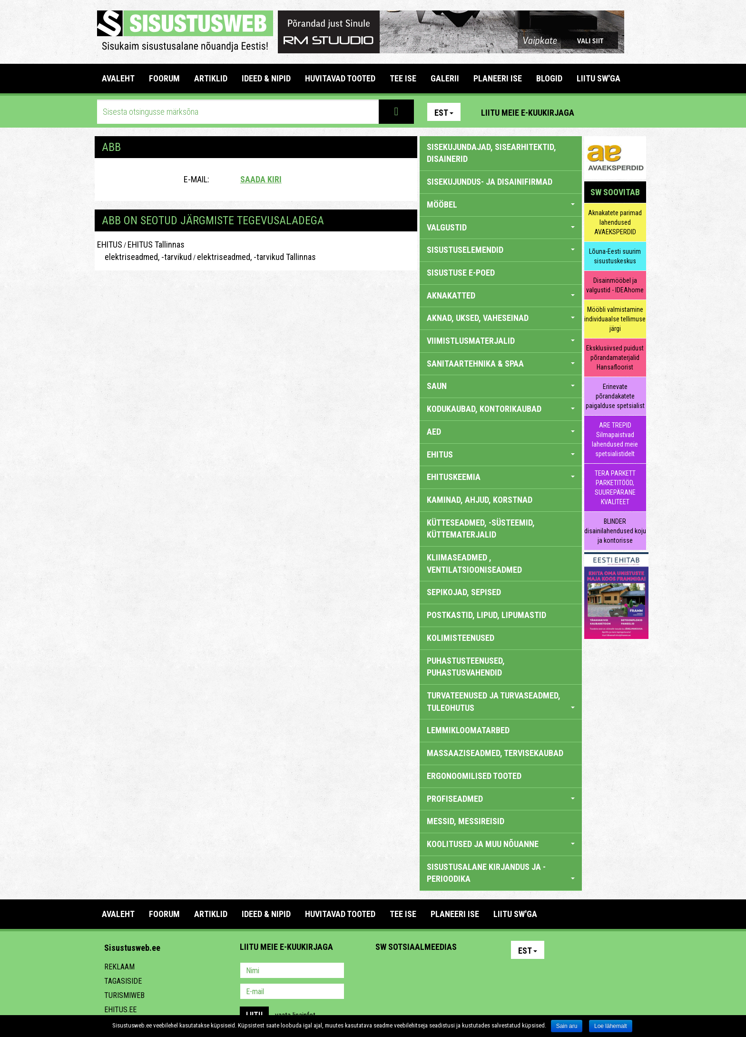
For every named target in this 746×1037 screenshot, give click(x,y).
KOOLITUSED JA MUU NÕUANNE (501, 844)
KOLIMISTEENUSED (460, 638)
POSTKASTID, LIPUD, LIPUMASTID (486, 615)
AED (501, 432)
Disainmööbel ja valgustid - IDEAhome (615, 285)
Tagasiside (123, 981)
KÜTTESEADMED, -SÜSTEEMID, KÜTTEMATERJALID (481, 529)
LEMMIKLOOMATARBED (468, 730)
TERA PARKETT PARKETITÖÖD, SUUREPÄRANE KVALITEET (615, 487)
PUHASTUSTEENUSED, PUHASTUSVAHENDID (466, 667)
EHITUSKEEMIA (501, 477)
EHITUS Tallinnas (156, 244)
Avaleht (118, 78)
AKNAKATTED (501, 295)
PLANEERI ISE (497, 78)
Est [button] (443, 113)
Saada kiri (261, 179)
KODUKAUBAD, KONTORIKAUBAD (501, 409)
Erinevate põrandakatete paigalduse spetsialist (615, 396)
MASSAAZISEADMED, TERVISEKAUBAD (495, 753)
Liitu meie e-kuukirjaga (527, 113)
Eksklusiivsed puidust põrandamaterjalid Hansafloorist (615, 357)
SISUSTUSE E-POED (461, 273)
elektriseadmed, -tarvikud (144, 257)
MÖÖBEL (501, 204)
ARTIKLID (210, 78)
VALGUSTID (501, 227)
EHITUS (109, 244)
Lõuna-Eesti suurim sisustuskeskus (615, 256)
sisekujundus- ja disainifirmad (489, 182)
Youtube (637, 112)
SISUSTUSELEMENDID (501, 250)
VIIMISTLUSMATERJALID (501, 341)
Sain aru (567, 1026)
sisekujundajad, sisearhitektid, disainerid (491, 153)
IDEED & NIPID (266, 78)
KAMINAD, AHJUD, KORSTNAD (479, 500)
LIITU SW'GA (598, 78)
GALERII (445, 78)
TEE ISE (403, 78)
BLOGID (549, 78)
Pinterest (596, 112)
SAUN (501, 386)
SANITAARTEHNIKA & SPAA (501, 364)
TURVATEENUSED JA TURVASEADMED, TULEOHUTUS (501, 701)
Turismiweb (124, 995)
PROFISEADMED (501, 799)
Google (466, 971)
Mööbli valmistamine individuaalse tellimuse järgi (615, 319)
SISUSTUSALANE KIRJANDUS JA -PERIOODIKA (501, 873)
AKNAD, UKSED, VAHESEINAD (501, 318)
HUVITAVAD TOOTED (340, 78)
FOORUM (164, 78)
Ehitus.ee (120, 1009)
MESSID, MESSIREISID (465, 821)
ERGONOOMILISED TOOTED (474, 776)
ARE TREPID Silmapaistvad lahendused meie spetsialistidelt (615, 439)
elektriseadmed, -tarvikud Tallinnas (256, 257)
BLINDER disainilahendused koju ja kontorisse (615, 531)
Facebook (616, 112)
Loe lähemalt (610, 1026)
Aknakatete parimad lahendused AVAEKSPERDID (615, 222)
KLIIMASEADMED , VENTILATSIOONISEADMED (474, 563)
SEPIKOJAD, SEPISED (464, 592)
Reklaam (119, 966)
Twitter (446, 971)
